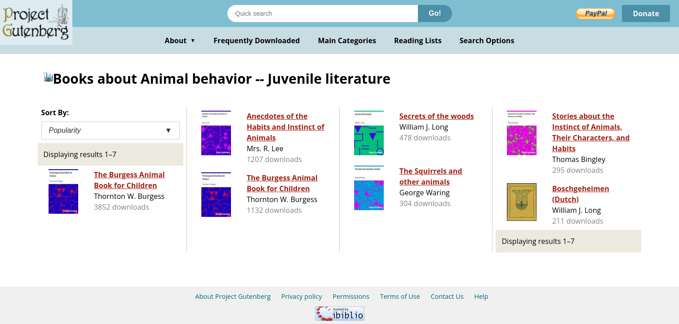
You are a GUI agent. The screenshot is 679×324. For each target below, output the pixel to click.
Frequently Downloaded (256, 40)
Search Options (487, 40)
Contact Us (446, 296)
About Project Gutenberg (233, 296)
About (180, 40)
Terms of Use (400, 296)
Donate (646, 13)
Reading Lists (418, 40)
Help (481, 296)
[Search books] (322, 13)
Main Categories (347, 40)
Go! (435, 13)
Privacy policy (301, 296)
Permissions (351, 296)
